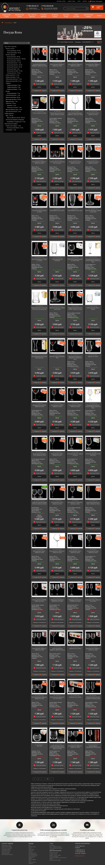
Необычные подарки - (13, 126)
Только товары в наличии (65, 42)
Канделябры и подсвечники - (16, 121)
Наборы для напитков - (14, 79)
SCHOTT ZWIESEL (32, 859)
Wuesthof (31, 863)
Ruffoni (30, 858)
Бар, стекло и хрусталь (32, 15)
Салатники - (11, 103)
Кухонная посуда (66, 15)
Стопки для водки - (14, 50)
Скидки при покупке (41, 83)
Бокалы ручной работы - (15, 127)
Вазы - (9, 115)
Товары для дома (76, 15)
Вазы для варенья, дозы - (14, 109)
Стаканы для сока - (14, 73)
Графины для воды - (14, 85)
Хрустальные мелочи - (13, 111)
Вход (93, 1)
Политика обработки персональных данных (58, 858)
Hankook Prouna (32, 853)
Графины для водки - (14, 89)
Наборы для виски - (12, 75)
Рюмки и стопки (10, 48)
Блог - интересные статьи (55, 846)
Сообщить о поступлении (39, 622)
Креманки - (11, 105)
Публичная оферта (54, 856)
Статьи (79, 1)
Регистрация (99, 1)
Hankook (31, 852)
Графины (8, 83)
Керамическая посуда (19, 15)
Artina (30, 848)
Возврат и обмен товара (55, 855)
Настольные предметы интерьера (15, 119)
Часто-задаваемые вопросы (56, 848)
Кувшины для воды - (13, 97)
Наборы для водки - (12, 77)
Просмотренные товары (55, 860)
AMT (30, 845)
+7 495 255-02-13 (80, 850)
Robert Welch (31, 857)
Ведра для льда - (11, 101)
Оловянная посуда (55, 15)
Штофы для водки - (13, 93)
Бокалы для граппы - (14, 63)
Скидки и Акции (71, 1)
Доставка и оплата (61, 1)
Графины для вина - (13, 87)
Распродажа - (11, 130)
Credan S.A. (31, 850)
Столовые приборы (44, 15)
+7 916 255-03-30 (80, 852)
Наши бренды (8, 22)
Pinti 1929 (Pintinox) (33, 854)
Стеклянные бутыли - (13, 95)
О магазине (52, 845)
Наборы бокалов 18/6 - (14, 81)
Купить (39, 87)
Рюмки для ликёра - (14, 52)
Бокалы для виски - (14, 61)
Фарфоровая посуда (6, 15)
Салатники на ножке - (14, 107)
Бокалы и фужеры (10, 54)
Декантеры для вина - (13, 99)
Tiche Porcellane (32, 862)
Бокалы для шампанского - (16, 59)
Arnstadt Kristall (32, 846)
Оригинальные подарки (88, 15)
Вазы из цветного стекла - (16, 117)
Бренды (99, 15)
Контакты (84, 1)
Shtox (30, 860)
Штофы (8, 91)
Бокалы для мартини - (14, 65)
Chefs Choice (31, 849)
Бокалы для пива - (13, 69)
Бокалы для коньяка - (14, 67)
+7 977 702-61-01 (80, 846)
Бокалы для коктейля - (14, 71)
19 (47, 779)
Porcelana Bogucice (33, 855)
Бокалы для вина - (13, 56)
